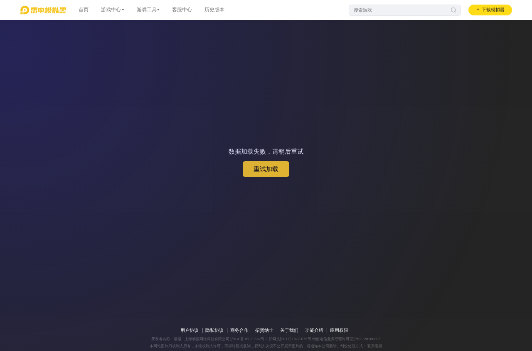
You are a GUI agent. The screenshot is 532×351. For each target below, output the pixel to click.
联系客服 (375, 346)
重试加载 (266, 168)
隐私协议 (214, 330)
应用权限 (339, 330)
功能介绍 (314, 330)
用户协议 (189, 330)
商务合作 (239, 330)
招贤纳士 (264, 330)
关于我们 (289, 330)
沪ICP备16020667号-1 (249, 339)
